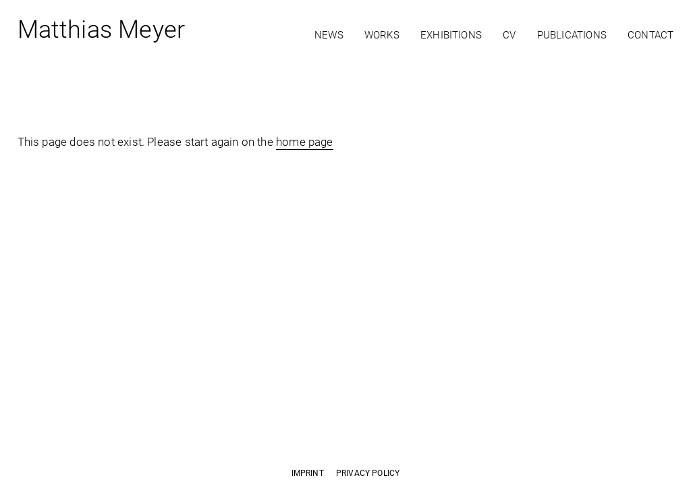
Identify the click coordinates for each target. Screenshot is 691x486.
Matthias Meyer (102, 32)
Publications (572, 35)
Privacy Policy (368, 473)
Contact (650, 35)
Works (381, 35)
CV (509, 35)
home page (304, 141)
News (328, 35)
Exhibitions (451, 35)
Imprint (308, 473)
